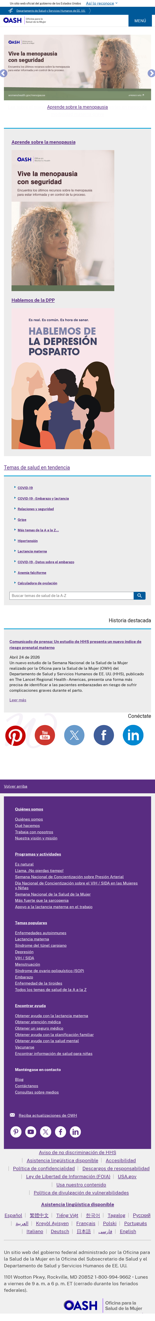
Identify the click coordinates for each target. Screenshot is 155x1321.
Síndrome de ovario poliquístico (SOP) (49, 970)
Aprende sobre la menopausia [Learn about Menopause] (77, 107)
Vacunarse (24, 1047)
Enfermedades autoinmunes (40, 933)
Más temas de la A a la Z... (38, 530)
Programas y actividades (38, 854)
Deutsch (60, 1231)
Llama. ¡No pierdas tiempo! (39, 870)
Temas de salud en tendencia (37, 468)
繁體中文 (39, 1215)
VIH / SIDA (24, 958)
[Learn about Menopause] (77, 67)
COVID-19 (25, 488)
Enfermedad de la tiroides (38, 983)
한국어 (93, 1215)
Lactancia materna (32, 551)
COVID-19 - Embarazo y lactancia (43, 499)
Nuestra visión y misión (36, 838)
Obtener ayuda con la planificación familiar (54, 1034)
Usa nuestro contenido (81, 1184)
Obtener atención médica (38, 1022)
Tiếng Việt (67, 1215)
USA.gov (127, 1176)
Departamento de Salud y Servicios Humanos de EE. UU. (51, 10)
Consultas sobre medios (37, 1092)
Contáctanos (26, 1086)
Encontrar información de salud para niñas (54, 1053)
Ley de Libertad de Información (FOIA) (68, 1176)
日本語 (84, 1231)
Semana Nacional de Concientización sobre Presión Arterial (69, 876)
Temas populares (31, 923)
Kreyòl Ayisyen (52, 1223)
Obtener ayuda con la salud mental (47, 1041)
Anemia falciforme (32, 573)
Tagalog (116, 1215)
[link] (14, 1115)
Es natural (24, 864)
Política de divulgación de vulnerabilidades (81, 1192)
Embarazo (24, 977)
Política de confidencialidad (44, 1168)
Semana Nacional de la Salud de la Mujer (53, 894)
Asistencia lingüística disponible (62, 1160)
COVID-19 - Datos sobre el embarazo (46, 562)
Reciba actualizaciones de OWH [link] (48, 1115)
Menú (140, 21)
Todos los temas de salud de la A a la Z (51, 989)
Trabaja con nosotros (34, 832)
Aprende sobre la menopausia (43, 142)
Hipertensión (28, 541)
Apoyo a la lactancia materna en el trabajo (54, 907)
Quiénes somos (29, 809)
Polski (110, 1223)
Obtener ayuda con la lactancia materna (51, 1015)
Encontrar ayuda (30, 1005)
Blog (19, 1079)
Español (13, 1215)
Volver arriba (15, 786)
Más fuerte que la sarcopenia (42, 900)
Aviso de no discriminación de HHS (77, 1152)
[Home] (24, 23)
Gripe (22, 520)
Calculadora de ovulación (37, 583)
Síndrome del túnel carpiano (41, 945)
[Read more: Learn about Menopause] (63, 289)
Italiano (35, 1231)
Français (85, 1223)
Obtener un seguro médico (39, 1028)
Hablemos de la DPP (33, 300)
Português (135, 1223)
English (128, 1231)
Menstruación (27, 964)
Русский (141, 1215)
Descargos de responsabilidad (116, 1168)
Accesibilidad (121, 1160)
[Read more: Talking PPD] (63, 447)
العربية (22, 1223)
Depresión (24, 952)
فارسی (105, 1231)
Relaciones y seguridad (36, 509)
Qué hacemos (27, 825)
